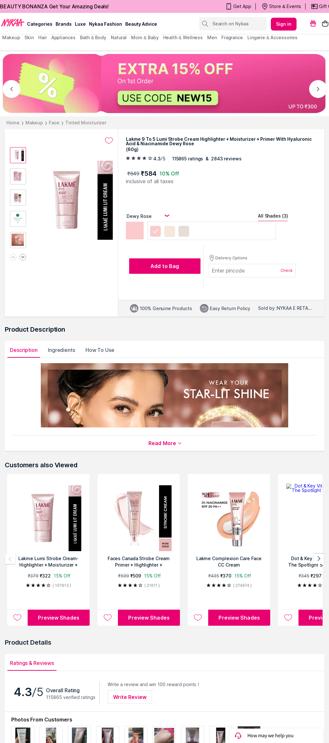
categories (39, 24)
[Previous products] (10, 559)
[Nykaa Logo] (12, 22)
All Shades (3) (273, 216)
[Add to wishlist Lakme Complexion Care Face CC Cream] (198, 618)
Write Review (130, 697)
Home (13, 122)
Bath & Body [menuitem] (93, 37)
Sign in (283, 24)
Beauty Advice (141, 24)
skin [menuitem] (29, 37)
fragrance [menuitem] (232, 37)
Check (286, 270)
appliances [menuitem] (63, 37)
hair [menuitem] (42, 37)
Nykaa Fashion (105, 24)
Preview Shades (58, 617)
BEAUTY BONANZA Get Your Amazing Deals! (54, 6)
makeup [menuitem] (11, 37)
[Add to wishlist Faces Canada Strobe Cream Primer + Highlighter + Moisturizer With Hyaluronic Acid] (107, 618)
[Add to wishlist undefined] (109, 141)
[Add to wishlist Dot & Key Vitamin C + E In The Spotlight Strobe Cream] (288, 618)
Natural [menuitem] (119, 37)
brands (64, 24)
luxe (80, 24)
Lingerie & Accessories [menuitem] (272, 37)
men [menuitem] (212, 37)
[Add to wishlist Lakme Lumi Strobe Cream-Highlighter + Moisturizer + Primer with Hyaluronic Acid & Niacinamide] (17, 618)
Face (54, 122)
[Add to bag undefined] (164, 266)
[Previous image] (13, 257)
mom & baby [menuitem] (144, 37)
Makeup (34, 122)
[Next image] (23, 257)
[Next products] (319, 559)
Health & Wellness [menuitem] (183, 37)
